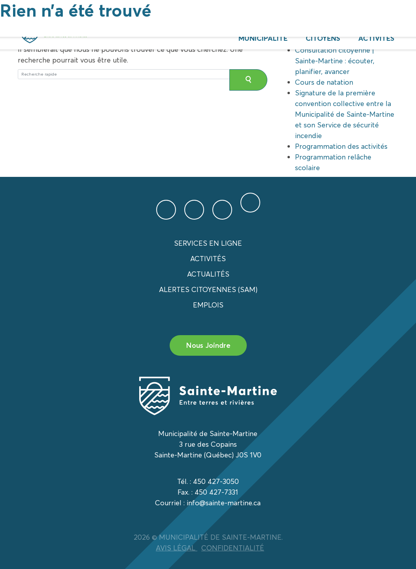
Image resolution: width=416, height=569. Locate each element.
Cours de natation (324, 82)
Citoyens (323, 38)
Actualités (208, 274)
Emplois (208, 304)
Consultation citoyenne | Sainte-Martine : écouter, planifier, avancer (334, 61)
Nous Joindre (208, 345)
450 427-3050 (216, 481)
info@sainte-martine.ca (224, 502)
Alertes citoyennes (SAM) (208, 289)
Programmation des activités (341, 146)
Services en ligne (208, 243)
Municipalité (262, 38)
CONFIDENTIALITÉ (232, 547)
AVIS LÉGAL (176, 547)
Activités (376, 38)
